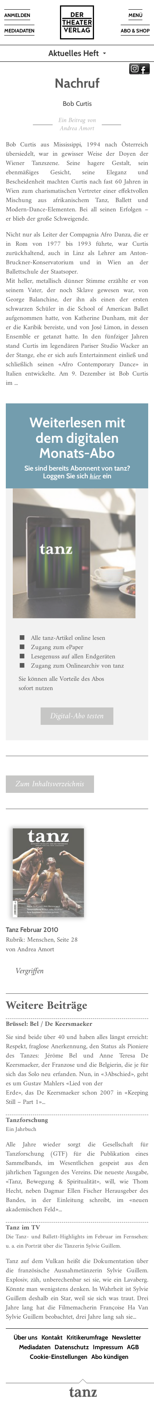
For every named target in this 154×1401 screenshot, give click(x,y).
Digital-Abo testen (77, 716)
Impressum (108, 1347)
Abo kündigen (109, 1356)
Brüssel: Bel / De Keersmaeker (49, 1024)
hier (95, 477)
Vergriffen (29, 971)
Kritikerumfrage (87, 1337)
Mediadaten (35, 1347)
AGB (133, 1347)
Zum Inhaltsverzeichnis (49, 784)
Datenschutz (72, 1347)
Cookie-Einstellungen (58, 1356)
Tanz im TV (23, 1228)
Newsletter (126, 1337)
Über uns (26, 1337)
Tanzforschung (27, 1120)
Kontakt (52, 1337)
